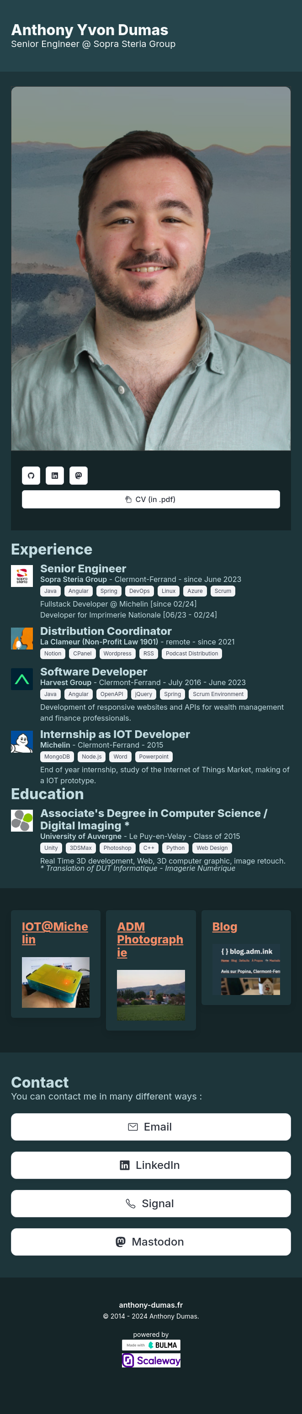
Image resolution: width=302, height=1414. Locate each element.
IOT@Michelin (55, 933)
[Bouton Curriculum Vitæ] (151, 499)
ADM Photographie (150, 939)
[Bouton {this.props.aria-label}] (31, 475)
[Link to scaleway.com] (151, 1364)
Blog (225, 926)
